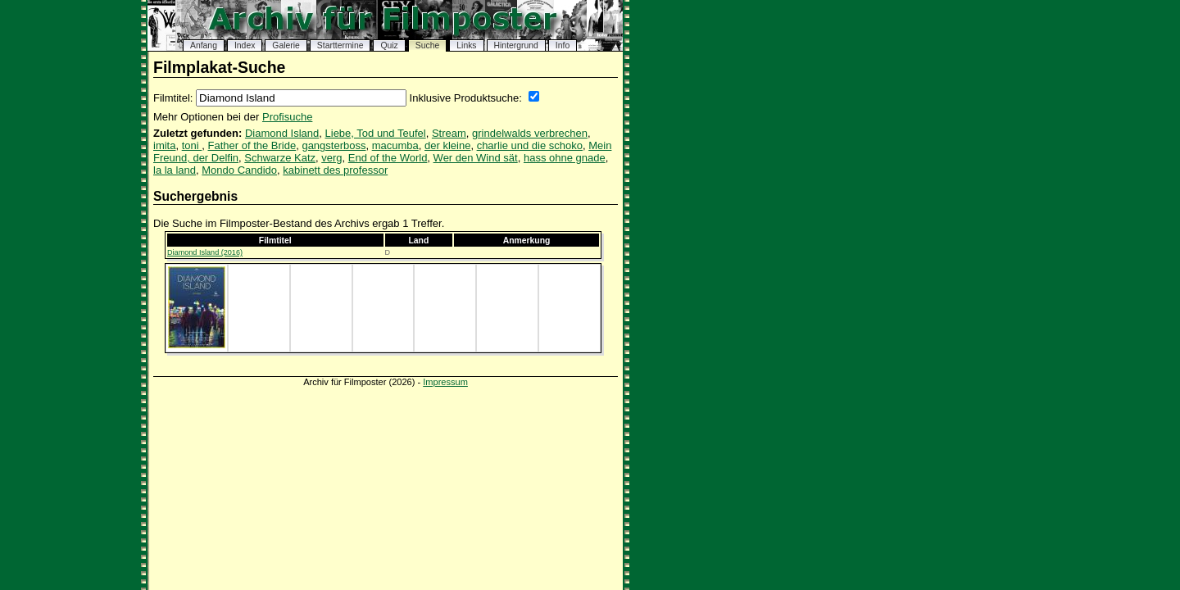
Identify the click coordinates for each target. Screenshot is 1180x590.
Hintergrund (516, 45)
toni (192, 145)
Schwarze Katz (279, 158)
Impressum (445, 382)
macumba (395, 145)
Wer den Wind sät (475, 158)
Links (466, 45)
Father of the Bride (252, 145)
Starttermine (340, 45)
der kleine (447, 145)
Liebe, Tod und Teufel (375, 133)
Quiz (388, 45)
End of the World (388, 158)
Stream (449, 133)
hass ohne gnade (565, 158)
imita (164, 145)
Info (563, 45)
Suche (427, 45)
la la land (174, 170)
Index (244, 45)
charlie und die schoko (530, 145)
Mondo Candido (239, 170)
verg (331, 158)
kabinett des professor (335, 170)
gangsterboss (333, 145)
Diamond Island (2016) (205, 252)
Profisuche (287, 117)
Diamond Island (282, 133)
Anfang (203, 45)
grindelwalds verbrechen (530, 133)
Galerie (286, 45)
